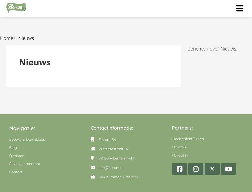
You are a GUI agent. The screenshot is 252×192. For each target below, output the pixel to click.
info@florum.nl (111, 167)
